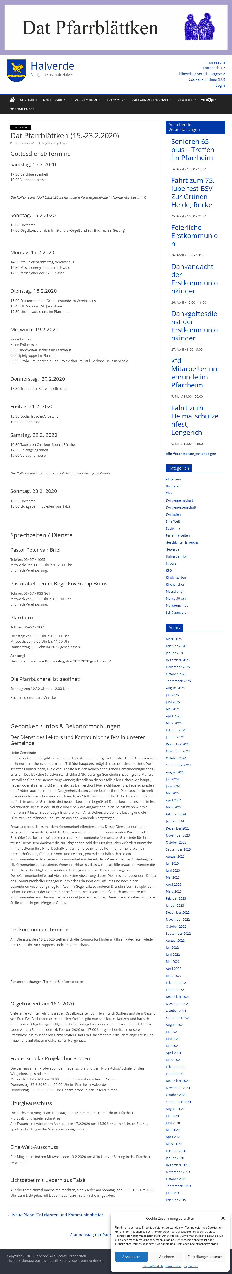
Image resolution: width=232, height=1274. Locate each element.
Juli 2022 (172, 947)
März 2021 (174, 1060)
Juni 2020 (173, 1123)
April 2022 (173, 968)
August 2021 (175, 1024)
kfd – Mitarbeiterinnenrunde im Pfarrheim (194, 373)
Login (220, 85)
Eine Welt (173, 521)
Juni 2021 (173, 1038)
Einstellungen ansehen (205, 1256)
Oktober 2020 (176, 1095)
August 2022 (175, 940)
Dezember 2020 (178, 1081)
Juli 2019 (172, 1193)
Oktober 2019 (176, 1179)
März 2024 (174, 807)
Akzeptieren (131, 1256)
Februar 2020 (176, 1151)
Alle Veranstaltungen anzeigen (191, 453)
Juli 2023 (172, 863)
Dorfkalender (22, 109)
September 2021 (178, 1017)
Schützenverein (177, 612)
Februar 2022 (176, 982)
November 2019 (178, 1172)
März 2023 (174, 891)
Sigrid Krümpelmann (55, 143)
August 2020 (175, 1109)
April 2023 (173, 884)
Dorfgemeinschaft (179, 500)
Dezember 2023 (178, 828)
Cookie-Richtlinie (153, 1266)
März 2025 (174, 723)
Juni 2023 (173, 870)
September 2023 (178, 849)
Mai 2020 (173, 1130)
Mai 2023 (173, 877)
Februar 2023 (176, 898)
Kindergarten (176, 577)
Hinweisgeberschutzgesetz (202, 73)
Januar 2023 (175, 905)
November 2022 (178, 919)
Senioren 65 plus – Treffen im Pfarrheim (192, 149)
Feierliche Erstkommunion (194, 235)
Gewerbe (184, 99)
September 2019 (178, 1186)
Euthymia (114, 99)
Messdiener (175, 591)
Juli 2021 (172, 1031)
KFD (169, 570)
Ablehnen (166, 1256)
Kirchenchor (175, 584)
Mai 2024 (173, 793)
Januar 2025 (175, 737)
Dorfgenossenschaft (150, 99)
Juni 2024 (173, 786)
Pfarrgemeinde (85, 99)
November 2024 (178, 751)
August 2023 (175, 856)
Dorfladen (173, 514)
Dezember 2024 (178, 744)
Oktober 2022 (176, 926)
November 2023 (178, 835)
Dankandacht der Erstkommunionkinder (194, 278)
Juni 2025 (173, 702)
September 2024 (178, 765)
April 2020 (173, 1137)
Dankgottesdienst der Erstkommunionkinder (194, 325)
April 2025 (173, 716)
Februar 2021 (176, 1067)
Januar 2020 (175, 1158)
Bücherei (172, 486)
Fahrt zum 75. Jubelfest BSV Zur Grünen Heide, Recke (193, 192)
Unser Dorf (53, 99)
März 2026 (174, 639)
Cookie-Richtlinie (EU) (207, 79)
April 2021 (173, 1053)
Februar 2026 (176, 646)
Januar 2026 (175, 653)
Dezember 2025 (178, 660)
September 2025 (178, 681)
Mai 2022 (173, 961)
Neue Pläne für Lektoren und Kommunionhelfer (55, 1214)
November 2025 (178, 667)
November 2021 (178, 1003)
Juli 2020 (172, 1116)
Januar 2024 (175, 821)
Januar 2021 (175, 1074)
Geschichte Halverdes (182, 542)
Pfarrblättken (21, 127)
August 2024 (175, 772)
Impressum (191, 1266)
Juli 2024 (172, 779)
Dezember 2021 (178, 996)
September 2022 (178, 933)
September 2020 (178, 1102)
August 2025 (175, 688)
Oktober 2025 (176, 674)
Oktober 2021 (176, 1010)
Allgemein (173, 479)
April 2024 (173, 800)
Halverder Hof (176, 556)
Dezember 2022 (178, 912)
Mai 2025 (173, 709)
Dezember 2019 (178, 1165)
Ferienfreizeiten (178, 535)
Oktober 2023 (176, 842)
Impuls (171, 563)
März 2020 (174, 1144)
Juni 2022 (173, 954)
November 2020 (178, 1088)
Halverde (53, 66)
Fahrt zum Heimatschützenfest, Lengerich (195, 420)
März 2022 (174, 975)
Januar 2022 (175, 989)
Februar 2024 (176, 814)
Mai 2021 (173, 1045)
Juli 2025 (172, 695)
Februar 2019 (176, 1200)
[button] (223, 1218)
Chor (169, 493)
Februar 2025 (176, 730)
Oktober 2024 (176, 758)
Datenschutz (173, 1266)
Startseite (29, 99)
